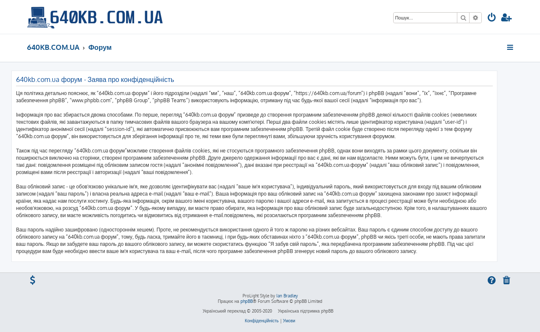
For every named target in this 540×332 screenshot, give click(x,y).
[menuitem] (492, 18)
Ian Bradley (287, 295)
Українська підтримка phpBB (305, 310)
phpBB (246, 301)
